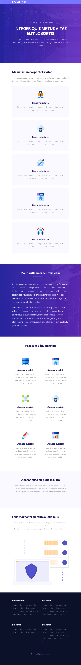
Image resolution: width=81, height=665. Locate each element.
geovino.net (45, 654)
